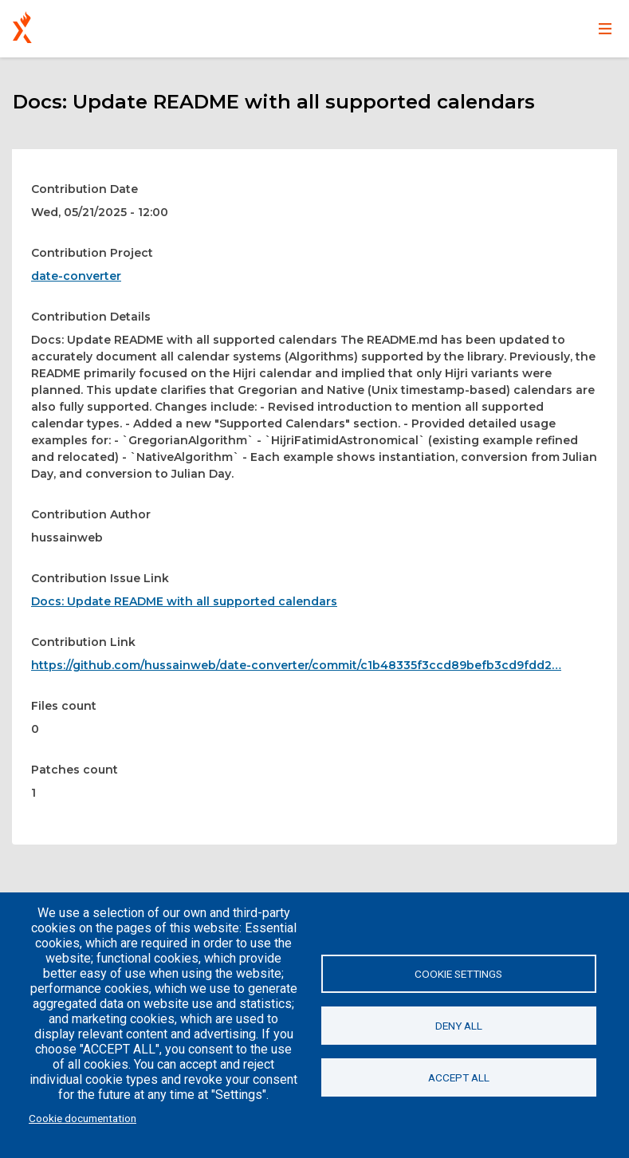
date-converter (76, 276)
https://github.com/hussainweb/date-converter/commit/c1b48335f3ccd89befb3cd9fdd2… (296, 665)
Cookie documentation (82, 1118)
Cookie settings (458, 973)
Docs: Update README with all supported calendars (184, 601)
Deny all (458, 1025)
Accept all (458, 1077)
